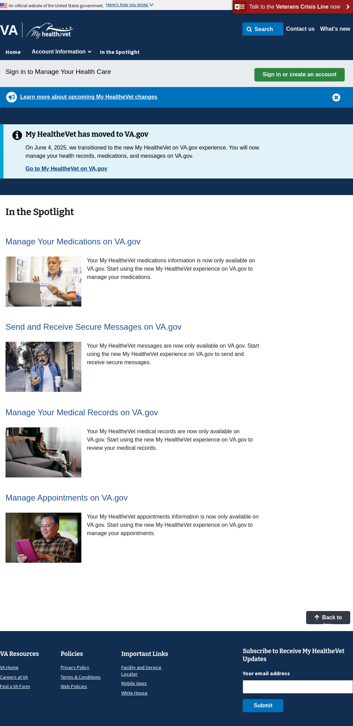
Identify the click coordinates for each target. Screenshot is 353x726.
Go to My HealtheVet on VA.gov (66, 169)
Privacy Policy (75, 667)
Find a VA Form (15, 686)
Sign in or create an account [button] (299, 74)
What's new (335, 29)
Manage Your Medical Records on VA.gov (82, 412)
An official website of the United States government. (56, 5)
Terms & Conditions (81, 677)
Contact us (300, 29)
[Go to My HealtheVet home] (49, 33)
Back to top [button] (328, 619)
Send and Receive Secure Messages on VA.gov (94, 326)
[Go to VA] (11, 30)
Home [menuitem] (13, 51)
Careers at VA (14, 677)
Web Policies (74, 686)
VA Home (9, 667)
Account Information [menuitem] (58, 52)
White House (134, 693)
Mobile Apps (134, 683)
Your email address (266, 673)
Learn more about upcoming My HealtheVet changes (88, 97)
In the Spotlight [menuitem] (120, 51)
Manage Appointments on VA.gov (67, 497)
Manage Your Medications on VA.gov (73, 241)
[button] (262, 29)
